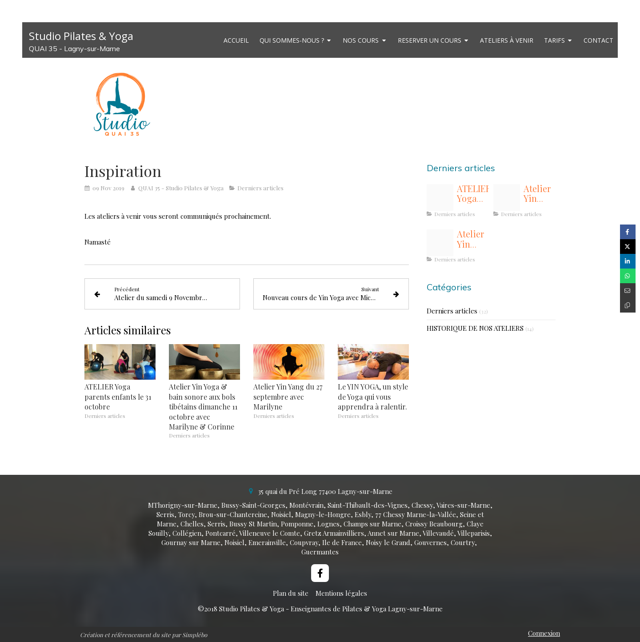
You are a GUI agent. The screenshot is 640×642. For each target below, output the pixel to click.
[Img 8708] (440, 197)
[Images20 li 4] (506, 197)
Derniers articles (452, 310)
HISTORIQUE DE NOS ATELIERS (475, 328)
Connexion (544, 633)
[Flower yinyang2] (440, 242)
